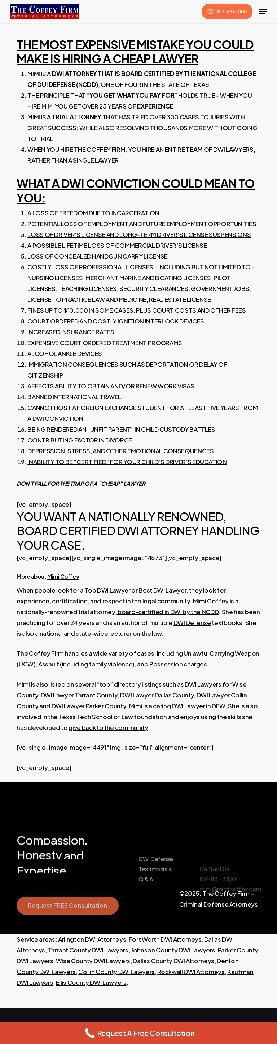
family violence (110, 664)
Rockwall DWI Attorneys (191, 971)
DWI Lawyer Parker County (89, 706)
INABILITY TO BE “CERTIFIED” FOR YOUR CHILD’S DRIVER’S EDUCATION (127, 462)
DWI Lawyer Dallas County (157, 695)
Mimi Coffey (63, 576)
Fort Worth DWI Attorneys (165, 939)
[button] (263, 11)
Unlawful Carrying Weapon (221, 653)
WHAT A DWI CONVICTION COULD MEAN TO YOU (136, 190)
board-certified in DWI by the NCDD (167, 612)
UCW (26, 664)
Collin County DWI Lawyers (116, 971)
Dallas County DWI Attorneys (173, 961)
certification (70, 601)
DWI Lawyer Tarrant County (79, 695)
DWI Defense (192, 622)
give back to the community (108, 727)
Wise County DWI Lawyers (93, 961)
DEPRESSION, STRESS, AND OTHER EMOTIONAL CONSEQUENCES (120, 451)
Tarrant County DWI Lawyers (88, 950)
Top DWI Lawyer (107, 590)
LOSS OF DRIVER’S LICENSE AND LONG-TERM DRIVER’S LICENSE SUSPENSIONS (139, 234)
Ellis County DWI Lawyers (91, 982)
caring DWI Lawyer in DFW (189, 706)
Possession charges (178, 664)
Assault (48, 664)
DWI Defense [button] (155, 878)
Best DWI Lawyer (162, 590)
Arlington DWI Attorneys (92, 939)
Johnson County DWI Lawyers (173, 950)
